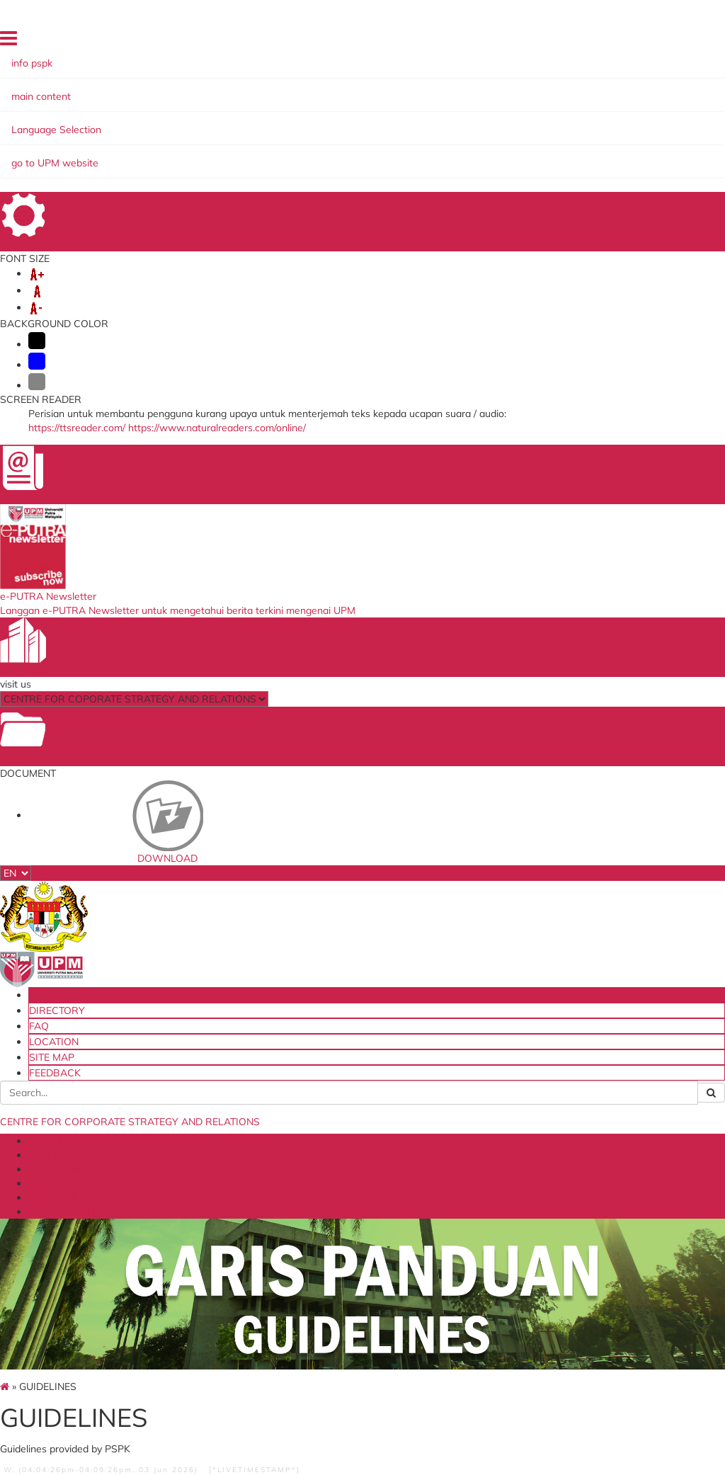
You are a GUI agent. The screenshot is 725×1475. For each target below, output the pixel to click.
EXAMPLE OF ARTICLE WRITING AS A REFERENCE (423, 763)
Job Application (348, 1243)
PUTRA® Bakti (370, 121)
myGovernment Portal (235, 1205)
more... (151, 606)
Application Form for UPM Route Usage (572, 646)
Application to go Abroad (352, 1224)
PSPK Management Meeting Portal (358, 1262)
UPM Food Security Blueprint (243, 1157)
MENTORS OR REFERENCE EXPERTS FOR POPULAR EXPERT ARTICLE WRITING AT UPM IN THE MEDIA (431, 704)
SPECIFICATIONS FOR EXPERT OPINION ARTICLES (429, 644)
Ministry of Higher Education (467, 1157)
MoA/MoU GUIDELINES (151, 494)
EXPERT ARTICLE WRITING (434, 500)
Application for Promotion (346, 1186)
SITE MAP (569, 41)
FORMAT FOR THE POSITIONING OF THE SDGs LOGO (291, 684)
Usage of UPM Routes (576, 494)
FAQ (478, 41)
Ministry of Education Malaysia (247, 1181)
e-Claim (331, 1152)
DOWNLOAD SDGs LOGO (293, 713)
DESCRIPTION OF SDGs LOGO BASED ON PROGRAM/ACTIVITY (298, 644)
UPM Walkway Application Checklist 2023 (565, 611)
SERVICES (444, 121)
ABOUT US (115, 121)
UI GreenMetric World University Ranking (464, 1233)
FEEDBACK (621, 41)
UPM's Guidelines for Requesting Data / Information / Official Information (360, 1015)
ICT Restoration (349, 1167)
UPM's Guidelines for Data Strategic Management (360, 961)
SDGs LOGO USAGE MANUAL (293, 500)
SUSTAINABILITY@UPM (146, 136)
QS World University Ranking (473, 1205)
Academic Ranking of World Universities (475, 1286)
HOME (387, 41)
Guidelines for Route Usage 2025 (564, 680)
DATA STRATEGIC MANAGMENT (364, 832)
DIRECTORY (434, 41)
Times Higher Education (457, 1262)
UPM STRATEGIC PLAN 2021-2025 (238, 121)
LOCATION (518, 41)
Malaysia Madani (465, 1305)
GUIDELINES (512, 121)
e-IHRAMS (338, 1205)
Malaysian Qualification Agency (473, 1181)
